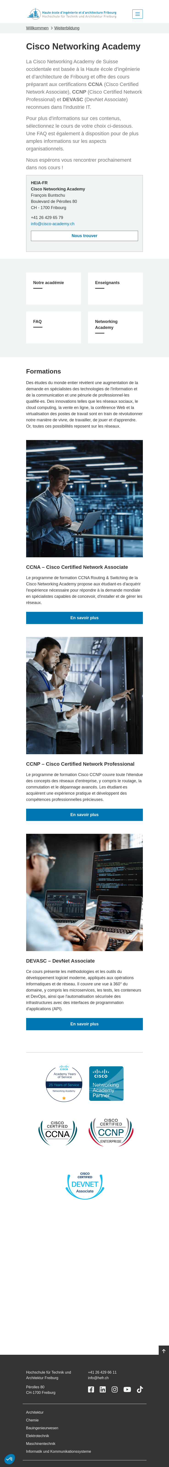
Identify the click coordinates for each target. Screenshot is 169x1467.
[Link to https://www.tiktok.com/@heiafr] (140, 1389)
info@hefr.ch (98, 1378)
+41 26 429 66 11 (102, 1372)
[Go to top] (164, 1351)
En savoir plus (84, 618)
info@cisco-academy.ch (53, 223)
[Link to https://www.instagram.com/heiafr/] (115, 1389)
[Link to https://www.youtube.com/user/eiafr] (127, 1389)
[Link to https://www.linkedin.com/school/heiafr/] (103, 1389)
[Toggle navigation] (137, 14)
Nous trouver (84, 235)
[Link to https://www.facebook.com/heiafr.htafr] (91, 1389)
